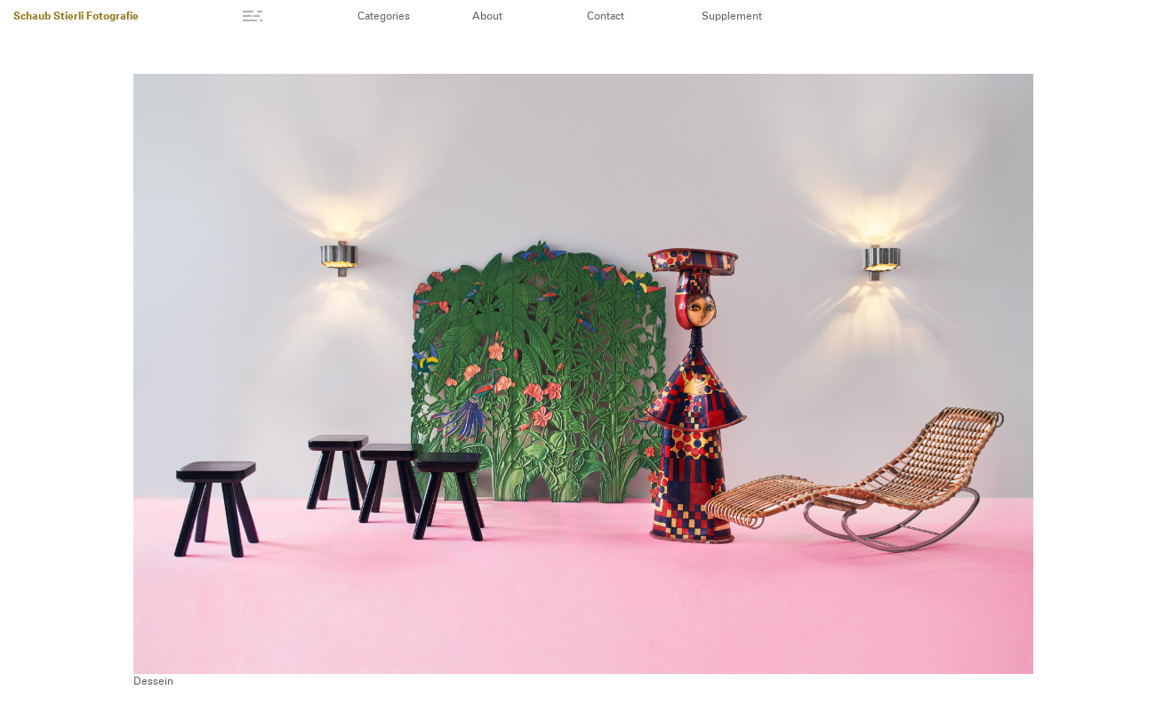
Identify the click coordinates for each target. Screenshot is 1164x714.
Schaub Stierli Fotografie (76, 17)
